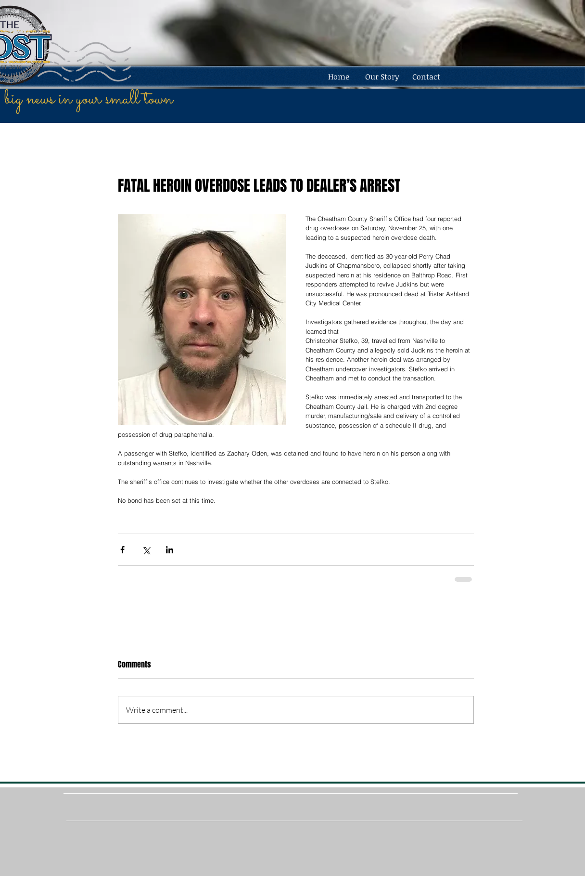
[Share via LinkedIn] (169, 549)
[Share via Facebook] (122, 549)
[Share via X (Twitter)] (146, 549)
